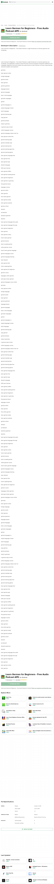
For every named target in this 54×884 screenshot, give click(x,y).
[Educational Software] (12, 25)
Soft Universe (22, 45)
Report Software (27, 829)
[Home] (2, 25)
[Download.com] (4, 2)
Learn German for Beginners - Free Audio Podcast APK (27, 29)
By (9, 33)
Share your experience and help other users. (42, 41)
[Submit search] (10, 2)
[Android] (5, 25)
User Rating (21, 33)
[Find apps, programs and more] (29, 2)
